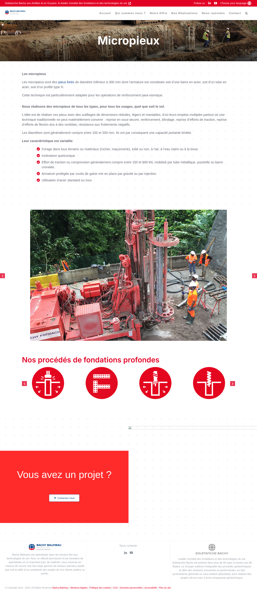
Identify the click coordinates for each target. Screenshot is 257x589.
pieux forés (66, 82)
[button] (246, 13)
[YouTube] (131, 552)
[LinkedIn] (125, 552)
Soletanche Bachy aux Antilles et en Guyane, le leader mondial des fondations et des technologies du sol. (66, 3)
